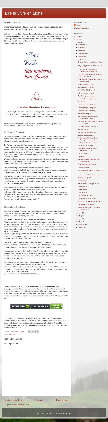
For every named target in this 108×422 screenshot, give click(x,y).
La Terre (81, 156)
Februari (81, 225)
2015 (78, 42)
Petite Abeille (82, 190)
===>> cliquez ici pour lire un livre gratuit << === (36, 107)
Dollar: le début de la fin (86, 84)
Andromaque (82, 187)
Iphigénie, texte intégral (86, 93)
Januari (81, 228)
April (80, 219)
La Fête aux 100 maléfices (87, 132)
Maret (80, 222)
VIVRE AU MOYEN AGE (86, 90)
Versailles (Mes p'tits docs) (87, 111)
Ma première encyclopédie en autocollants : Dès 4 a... (88, 117)
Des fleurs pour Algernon (86, 96)
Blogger (68, 413)
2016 (78, 39)
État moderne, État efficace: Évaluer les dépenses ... (90, 80)
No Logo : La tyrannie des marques (90, 201)
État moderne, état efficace (87, 164)
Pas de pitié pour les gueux (87, 108)
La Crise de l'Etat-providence (88, 143)
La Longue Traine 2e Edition (87, 105)
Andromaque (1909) (85, 178)
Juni (80, 213)
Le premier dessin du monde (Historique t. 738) (87, 149)
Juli (79, 59)
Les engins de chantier (85, 146)
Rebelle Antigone (84, 167)
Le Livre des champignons (87, 99)
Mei (79, 216)
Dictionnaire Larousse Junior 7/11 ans (91, 62)
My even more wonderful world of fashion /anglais (89, 160)
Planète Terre (82, 102)
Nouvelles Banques (84, 114)
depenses (12, 334)
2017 (78, 36)
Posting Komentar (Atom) (20, 405)
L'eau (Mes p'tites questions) (87, 198)
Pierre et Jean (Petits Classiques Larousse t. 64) (89, 208)
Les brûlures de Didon (85, 195)
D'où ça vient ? (83, 192)
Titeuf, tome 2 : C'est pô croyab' (88, 184)
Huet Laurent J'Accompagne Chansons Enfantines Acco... (88, 70)
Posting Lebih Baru (13, 400)
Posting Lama (62, 400)
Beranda (39, 400)
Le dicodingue (83, 181)
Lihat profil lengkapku (81, 28)
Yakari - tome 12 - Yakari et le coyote (90, 175)
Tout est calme (83, 129)
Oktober (81, 50)
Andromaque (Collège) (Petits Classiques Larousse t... (88, 139)
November (82, 47)
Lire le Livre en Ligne (24, 13)
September (82, 53)
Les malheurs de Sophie (86, 87)
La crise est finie (83, 153)
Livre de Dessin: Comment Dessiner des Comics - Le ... (90, 75)
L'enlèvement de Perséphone (88, 126)
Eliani (78, 25)
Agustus (81, 56)
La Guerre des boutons (86, 135)
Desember (82, 45)
